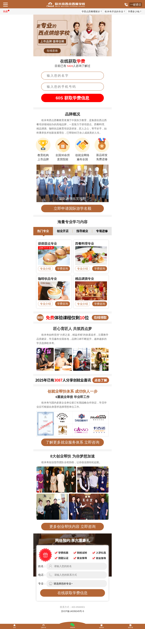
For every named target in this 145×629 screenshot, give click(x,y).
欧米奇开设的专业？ (115, 11)
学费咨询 (62, 268)
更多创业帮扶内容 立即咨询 (72, 526)
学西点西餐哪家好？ (92, 11)
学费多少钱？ (135, 11)
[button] (70, 54)
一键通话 (135, 4)
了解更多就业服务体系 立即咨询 (72, 442)
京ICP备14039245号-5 (72, 611)
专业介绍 (45, 268)
